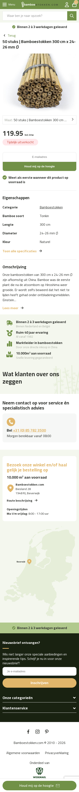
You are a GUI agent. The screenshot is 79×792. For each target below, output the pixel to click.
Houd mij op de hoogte (36, 785)
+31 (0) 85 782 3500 (29, 430)
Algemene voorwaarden (23, 753)
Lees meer (10, 308)
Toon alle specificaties (20, 251)
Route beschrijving (19, 500)
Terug (12, 35)
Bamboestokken (51, 207)
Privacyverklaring (57, 753)
